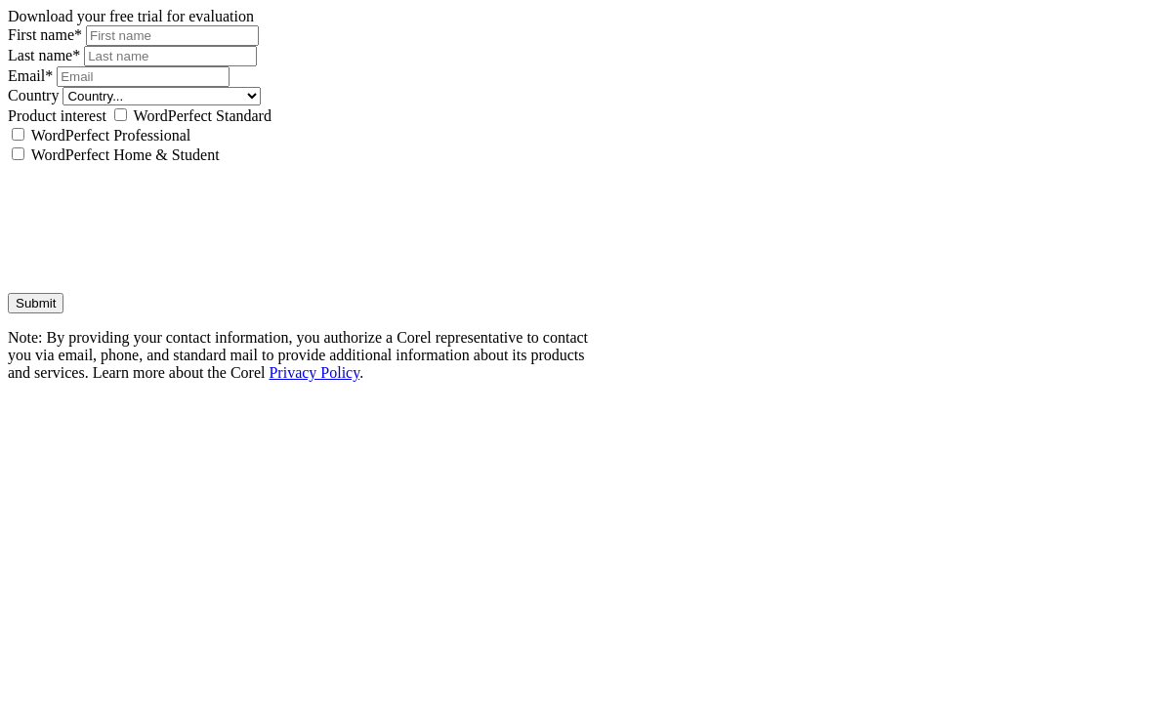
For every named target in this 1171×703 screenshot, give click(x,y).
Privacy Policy (314, 372)
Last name (46, 55)
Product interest (57, 115)
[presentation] (156, 220)
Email (32, 75)
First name (47, 34)
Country (33, 95)
